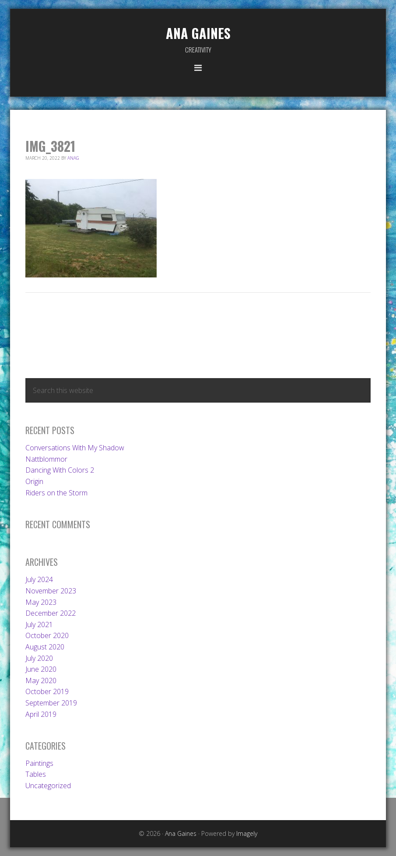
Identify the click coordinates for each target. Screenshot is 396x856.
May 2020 (40, 680)
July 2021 (39, 624)
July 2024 (39, 579)
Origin (34, 481)
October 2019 (47, 691)
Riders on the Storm (56, 493)
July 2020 (39, 658)
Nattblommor (46, 459)
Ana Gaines (198, 33)
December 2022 (50, 613)
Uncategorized (48, 785)
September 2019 (51, 703)
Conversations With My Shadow (74, 448)
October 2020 (47, 635)
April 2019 (40, 714)
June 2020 (40, 669)
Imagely (246, 833)
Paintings (39, 763)
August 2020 (44, 647)
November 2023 (50, 591)
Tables (35, 774)
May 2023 (40, 602)
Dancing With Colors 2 (59, 470)
